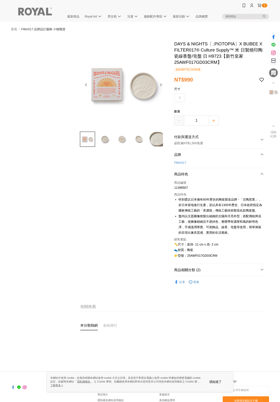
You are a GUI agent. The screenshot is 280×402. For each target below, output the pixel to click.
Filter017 (180, 162)
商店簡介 (103, 394)
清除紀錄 (273, 134)
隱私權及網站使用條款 (111, 400)
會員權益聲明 (167, 400)
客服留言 (164, 394)
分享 (179, 282)
